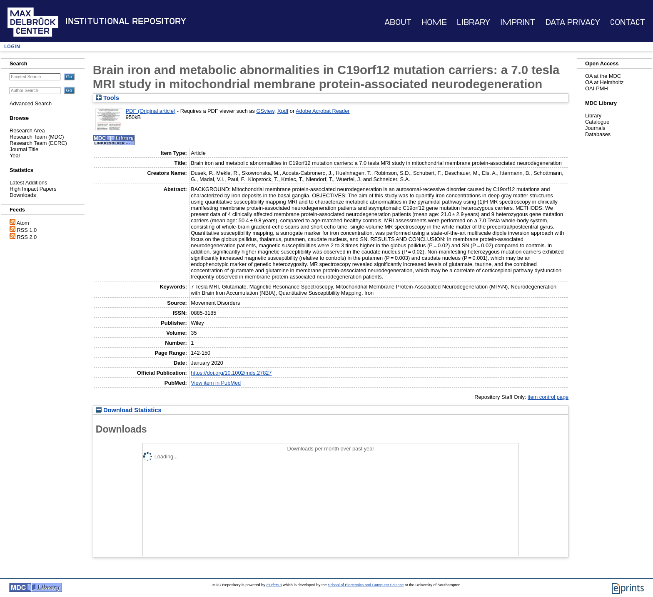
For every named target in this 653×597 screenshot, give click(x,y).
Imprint (517, 22)
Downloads (23, 195)
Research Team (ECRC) (38, 143)
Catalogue (597, 122)
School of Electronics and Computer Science (366, 585)
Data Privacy (573, 22)
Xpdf (282, 111)
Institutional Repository (125, 21)
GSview (265, 111)
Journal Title (24, 149)
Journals (595, 128)
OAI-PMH (596, 88)
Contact (627, 22)
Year (15, 155)
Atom (23, 223)
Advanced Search (31, 103)
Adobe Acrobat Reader (322, 111)
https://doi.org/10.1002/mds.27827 (231, 373)
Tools (107, 98)
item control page (548, 397)
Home (434, 22)
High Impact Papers (33, 189)
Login (12, 46)
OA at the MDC (603, 76)
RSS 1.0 (27, 230)
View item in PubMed (216, 383)
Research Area (27, 130)
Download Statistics (129, 410)
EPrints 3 (274, 585)
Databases (598, 134)
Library (473, 22)
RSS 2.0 (27, 237)
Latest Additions (28, 182)
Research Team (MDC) (37, 137)
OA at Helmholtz (604, 82)
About (397, 22)
